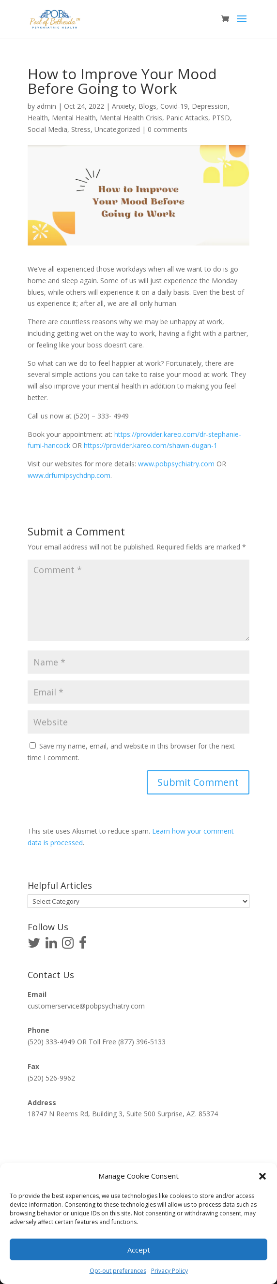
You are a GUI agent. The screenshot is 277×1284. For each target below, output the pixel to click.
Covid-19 (174, 106)
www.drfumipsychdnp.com (69, 475)
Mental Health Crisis (131, 117)
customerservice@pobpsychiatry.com (86, 1005)
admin (46, 106)
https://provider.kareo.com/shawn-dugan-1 (150, 445)
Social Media (47, 129)
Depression (210, 106)
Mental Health (74, 117)
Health (38, 117)
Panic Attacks (187, 117)
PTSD (221, 117)
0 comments (167, 129)
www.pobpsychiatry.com (176, 463)
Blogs (147, 106)
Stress (81, 129)
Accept (138, 1250)
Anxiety (123, 106)
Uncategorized (117, 129)
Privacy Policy (169, 1271)
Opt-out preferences (118, 1271)
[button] (262, 1176)
